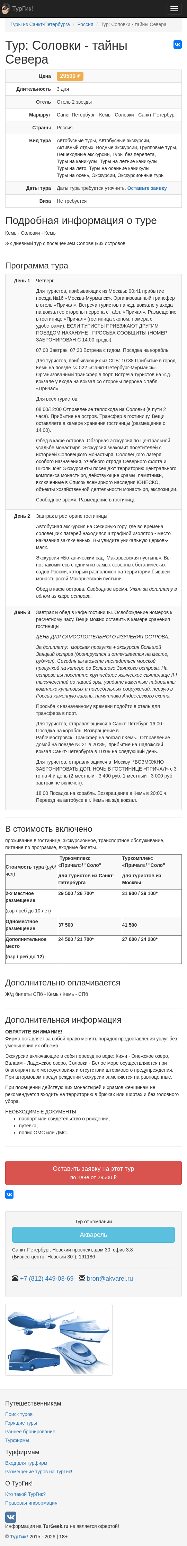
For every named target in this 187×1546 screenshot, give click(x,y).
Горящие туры (21, 1423)
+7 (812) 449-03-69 (47, 1278)
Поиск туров (19, 1414)
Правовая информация (31, 1503)
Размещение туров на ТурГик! (38, 1471)
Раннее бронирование (30, 1431)
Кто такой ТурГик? (25, 1494)
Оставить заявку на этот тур (93, 1172)
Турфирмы (17, 1440)
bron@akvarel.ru (110, 1278)
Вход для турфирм (26, 1463)
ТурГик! (22, 8)
